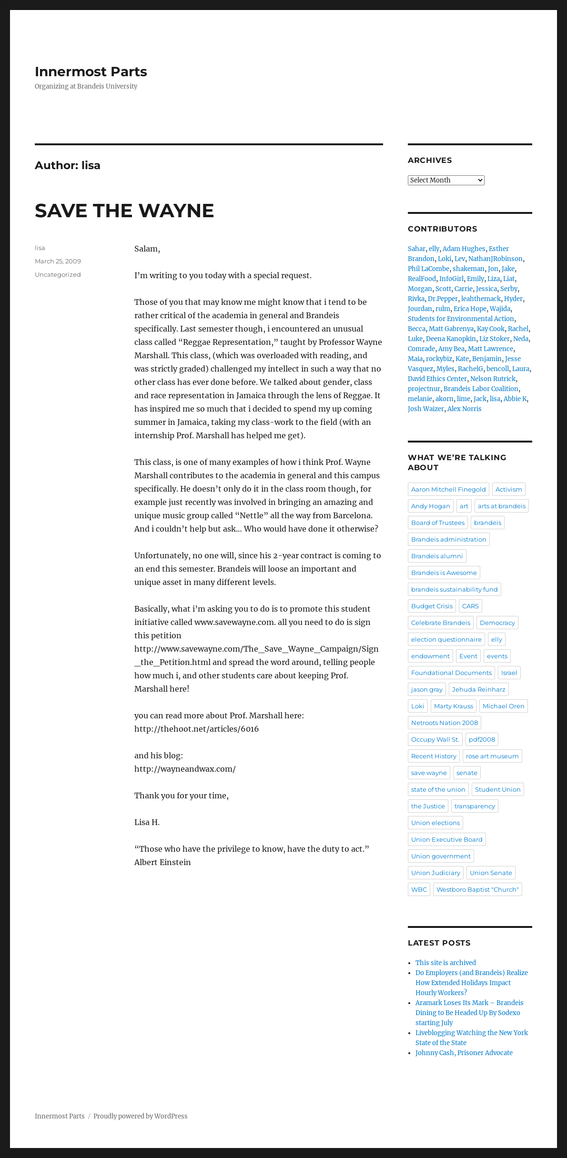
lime (463, 399)
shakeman (469, 269)
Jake (508, 269)
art (464, 506)
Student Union (498, 789)
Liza (493, 279)
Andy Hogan (430, 506)
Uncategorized (58, 274)
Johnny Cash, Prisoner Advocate (464, 1053)
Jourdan (420, 309)
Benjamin (487, 359)
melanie (420, 399)
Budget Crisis (432, 606)
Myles (445, 369)
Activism (509, 489)
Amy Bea (451, 349)
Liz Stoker (494, 339)
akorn (444, 399)
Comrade (421, 349)
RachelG (470, 369)
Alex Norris (464, 409)
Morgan (420, 289)
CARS (470, 606)
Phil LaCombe (428, 269)
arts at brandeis (502, 506)
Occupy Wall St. (435, 739)
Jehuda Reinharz (479, 689)
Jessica (486, 289)
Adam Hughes (464, 249)
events (497, 656)
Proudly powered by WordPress (140, 1116)
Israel (509, 672)
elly (434, 249)
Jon (493, 269)
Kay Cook (491, 329)
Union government (441, 856)
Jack (480, 399)
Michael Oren (504, 706)
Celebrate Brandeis (440, 622)
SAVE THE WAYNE (124, 210)
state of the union (438, 789)
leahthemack (481, 299)
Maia (415, 359)
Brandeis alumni (437, 556)
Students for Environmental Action (461, 319)
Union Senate (491, 872)
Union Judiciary (435, 872)
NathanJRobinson (495, 259)
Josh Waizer (426, 409)
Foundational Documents (451, 672)
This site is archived (445, 963)
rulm (442, 309)
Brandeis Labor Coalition (481, 389)
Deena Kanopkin (451, 339)
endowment (430, 656)
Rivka (416, 299)
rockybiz (439, 359)
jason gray (427, 689)
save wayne (429, 772)
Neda (520, 339)
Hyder (513, 299)
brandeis (487, 522)
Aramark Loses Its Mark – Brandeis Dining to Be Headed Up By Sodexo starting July (469, 1013)
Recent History (433, 756)
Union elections (435, 822)
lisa (40, 248)
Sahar (416, 249)
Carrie (464, 289)
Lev (460, 259)
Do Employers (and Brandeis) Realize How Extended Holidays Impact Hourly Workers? (471, 983)
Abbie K (515, 399)
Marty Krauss (453, 706)
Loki (444, 259)
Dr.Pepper (443, 299)
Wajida (500, 309)
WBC (419, 889)
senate (466, 772)
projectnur (424, 389)
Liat (509, 279)
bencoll (497, 369)
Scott (443, 289)
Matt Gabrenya (451, 329)
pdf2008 (482, 739)
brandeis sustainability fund (454, 589)
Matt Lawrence (490, 349)
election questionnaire (446, 639)
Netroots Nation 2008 (444, 722)
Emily (475, 279)
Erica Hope (470, 309)
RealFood (422, 279)
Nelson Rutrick (493, 379)
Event (468, 656)
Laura (520, 369)
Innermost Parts (91, 71)
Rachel (518, 329)
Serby (508, 289)
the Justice (428, 806)
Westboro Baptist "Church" (477, 889)
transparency (475, 806)
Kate (462, 359)
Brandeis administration (448, 539)
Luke (415, 339)
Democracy (497, 622)
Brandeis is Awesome (444, 572)
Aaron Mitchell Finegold (448, 489)
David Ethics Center (437, 379)
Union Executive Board (447, 839)
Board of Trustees (438, 522)
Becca (416, 329)
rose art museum (492, 756)
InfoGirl (451, 279)
